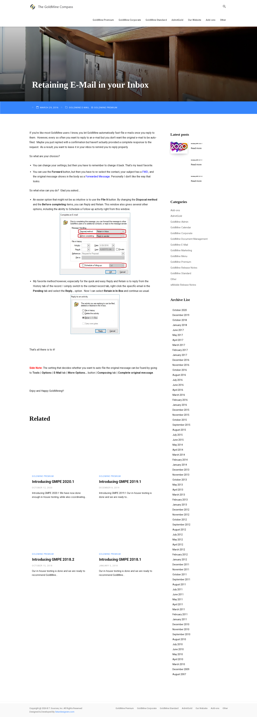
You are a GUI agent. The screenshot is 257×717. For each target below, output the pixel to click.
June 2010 (178, 649)
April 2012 (177, 544)
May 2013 (177, 484)
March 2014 (178, 454)
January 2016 (179, 405)
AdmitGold (177, 20)
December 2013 (180, 469)
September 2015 (181, 425)
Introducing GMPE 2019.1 (120, 482)
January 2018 (179, 325)
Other (223, 20)
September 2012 (181, 524)
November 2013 (180, 474)
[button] (224, 6)
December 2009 (180, 669)
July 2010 (177, 644)
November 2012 (180, 514)
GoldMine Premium (103, 20)
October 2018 (179, 320)
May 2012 (177, 539)
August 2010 (179, 639)
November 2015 (180, 415)
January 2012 (179, 559)
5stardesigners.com (64, 712)
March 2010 (178, 664)
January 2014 (179, 464)
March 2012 (178, 549)
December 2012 (180, 509)
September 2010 (181, 634)
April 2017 (177, 340)
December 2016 (180, 360)
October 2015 (179, 420)
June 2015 (178, 439)
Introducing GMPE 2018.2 (53, 559)
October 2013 (179, 479)
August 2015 (179, 430)
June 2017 (178, 330)
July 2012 (177, 534)
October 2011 (179, 574)
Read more (196, 148)
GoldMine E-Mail (79, 107)
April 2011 (177, 604)
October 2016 (179, 370)
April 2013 (177, 489)
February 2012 (180, 554)
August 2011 (179, 584)
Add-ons (210, 20)
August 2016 (179, 375)
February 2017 (180, 350)
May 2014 (177, 444)
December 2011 (180, 564)
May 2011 (177, 599)
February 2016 (180, 400)
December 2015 (180, 410)
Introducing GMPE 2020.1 (53, 482)
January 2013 (179, 504)
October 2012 (179, 519)
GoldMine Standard (156, 20)
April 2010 (177, 659)
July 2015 (177, 434)
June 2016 (178, 385)
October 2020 (179, 310)
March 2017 (178, 345)
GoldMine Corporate (130, 20)
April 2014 (177, 449)
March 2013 (178, 494)
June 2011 (178, 594)
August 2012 (179, 529)
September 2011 (181, 579)
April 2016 (177, 390)
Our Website (194, 20)
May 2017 (177, 335)
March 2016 (178, 395)
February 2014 (180, 459)
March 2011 (178, 609)
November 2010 (180, 629)
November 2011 (180, 569)
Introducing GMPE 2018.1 (120, 559)
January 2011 (179, 619)
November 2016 (180, 365)
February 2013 (180, 499)
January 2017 (179, 355)
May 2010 (177, 654)
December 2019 (180, 315)
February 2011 (180, 614)
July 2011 (177, 589)
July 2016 (177, 380)
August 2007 (179, 674)
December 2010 (180, 624)
